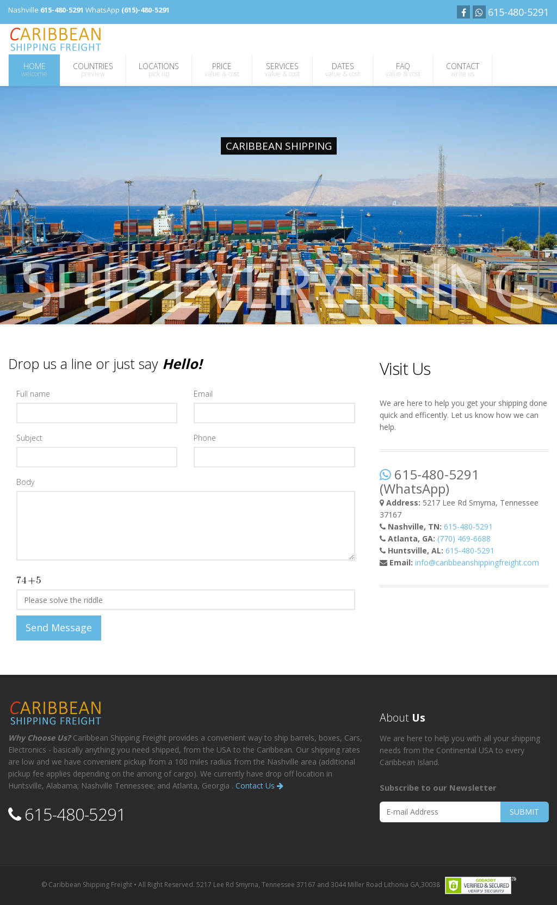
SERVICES (282, 69)
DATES (342, 69)
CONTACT (462, 69)
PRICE (222, 69)
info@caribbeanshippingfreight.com (477, 562)
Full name (33, 394)
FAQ (403, 69)
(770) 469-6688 (464, 538)
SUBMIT (524, 812)
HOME (34, 69)
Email (203, 394)
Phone (205, 438)
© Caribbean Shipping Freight (86, 884)
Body (25, 482)
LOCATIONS (159, 69)
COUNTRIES (93, 69)
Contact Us (259, 785)
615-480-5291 (468, 526)
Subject (29, 438)
